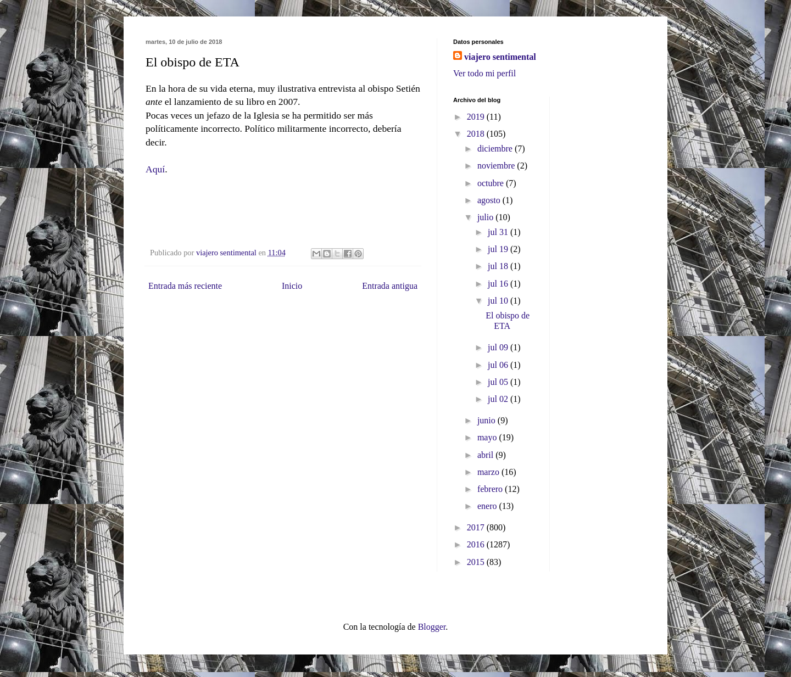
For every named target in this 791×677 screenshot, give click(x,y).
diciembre (496, 148)
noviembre (497, 165)
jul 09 (499, 347)
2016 (477, 544)
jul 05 (499, 382)
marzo (489, 472)
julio (486, 217)
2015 (477, 562)
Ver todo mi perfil (484, 73)
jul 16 (499, 283)
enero (488, 506)
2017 (477, 527)
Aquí (155, 169)
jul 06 (499, 365)
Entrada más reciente (185, 285)
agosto (490, 200)
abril (486, 455)
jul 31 (499, 232)
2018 (477, 133)
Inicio (292, 285)
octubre (491, 183)
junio (487, 420)
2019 (477, 116)
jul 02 (499, 399)
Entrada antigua (389, 285)
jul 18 (499, 266)
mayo (488, 437)
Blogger (432, 626)
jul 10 (499, 300)
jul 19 (499, 249)
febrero (491, 489)
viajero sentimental (500, 56)
